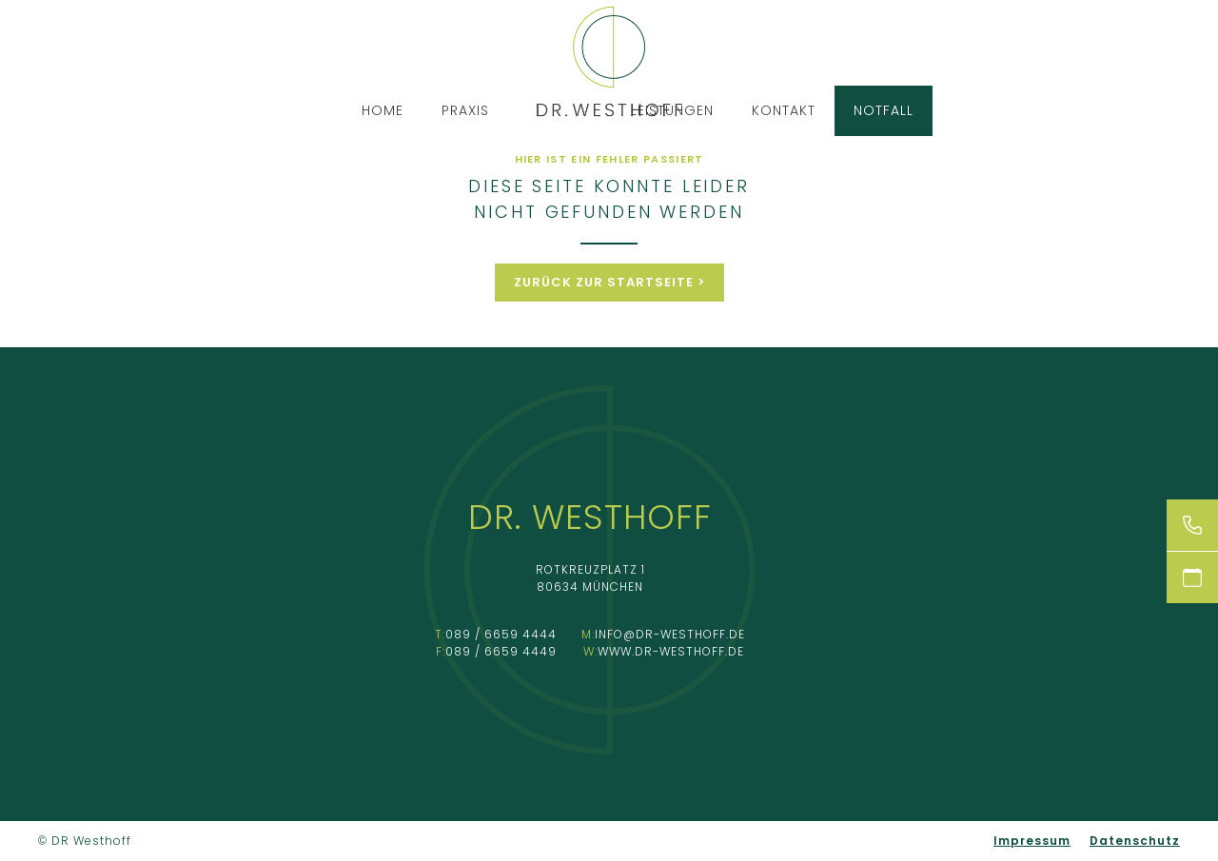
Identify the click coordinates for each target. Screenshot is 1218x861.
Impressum (1032, 840)
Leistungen (672, 110)
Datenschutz (1135, 840)
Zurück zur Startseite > (609, 282)
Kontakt (783, 110)
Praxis (465, 110)
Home (382, 110)
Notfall (884, 110)
